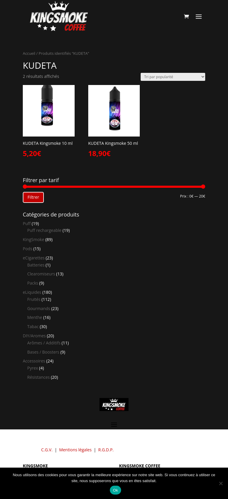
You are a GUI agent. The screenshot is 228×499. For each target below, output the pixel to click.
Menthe (34, 317)
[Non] (221, 483)
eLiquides (32, 292)
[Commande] (173, 77)
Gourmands (38, 308)
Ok (115, 490)
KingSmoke (33, 239)
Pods (27, 248)
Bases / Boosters (43, 352)
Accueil (29, 53)
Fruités (34, 299)
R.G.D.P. (106, 450)
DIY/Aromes (34, 335)
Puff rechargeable (44, 230)
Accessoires (34, 361)
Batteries (35, 265)
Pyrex (32, 368)
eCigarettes (34, 258)
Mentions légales (75, 450)
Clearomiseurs (41, 274)
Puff (26, 223)
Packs (32, 283)
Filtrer (33, 197)
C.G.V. (46, 450)
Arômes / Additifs (43, 343)
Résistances (38, 377)
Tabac (33, 326)
